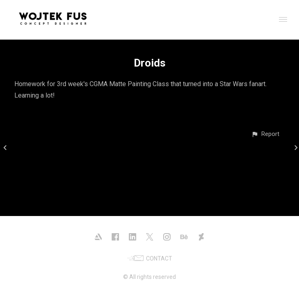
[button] (265, 134)
